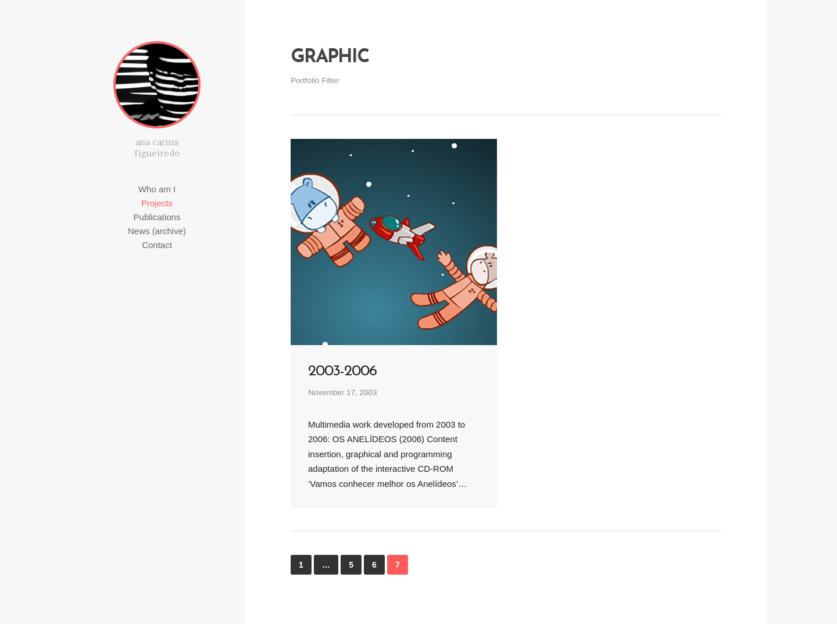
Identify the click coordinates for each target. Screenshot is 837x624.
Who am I (157, 189)
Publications (157, 217)
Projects (157, 203)
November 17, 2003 (342, 392)
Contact (157, 245)
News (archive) (157, 231)
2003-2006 (342, 371)
